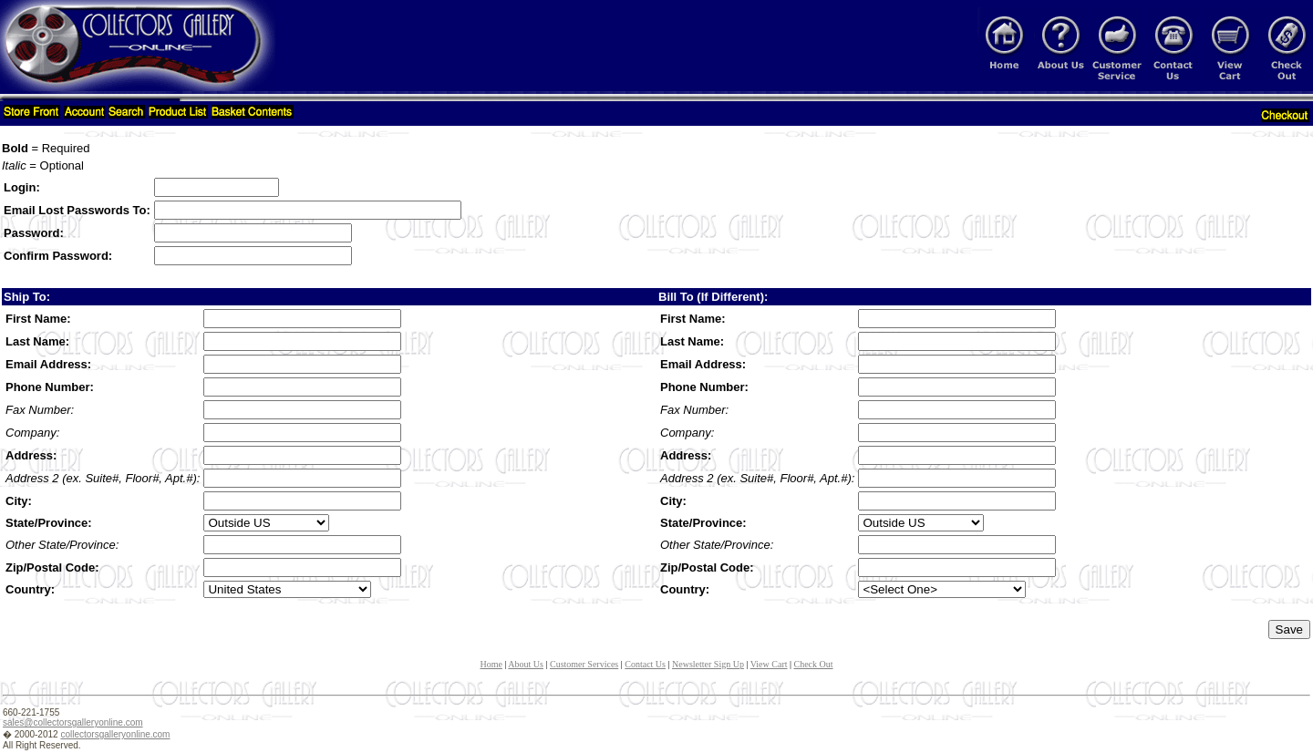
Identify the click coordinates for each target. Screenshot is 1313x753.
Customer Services (584, 664)
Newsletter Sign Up (708, 664)
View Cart (769, 664)
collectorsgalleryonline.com (115, 734)
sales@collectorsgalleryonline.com (73, 722)
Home (490, 664)
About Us (525, 664)
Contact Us (645, 664)
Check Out (813, 664)
